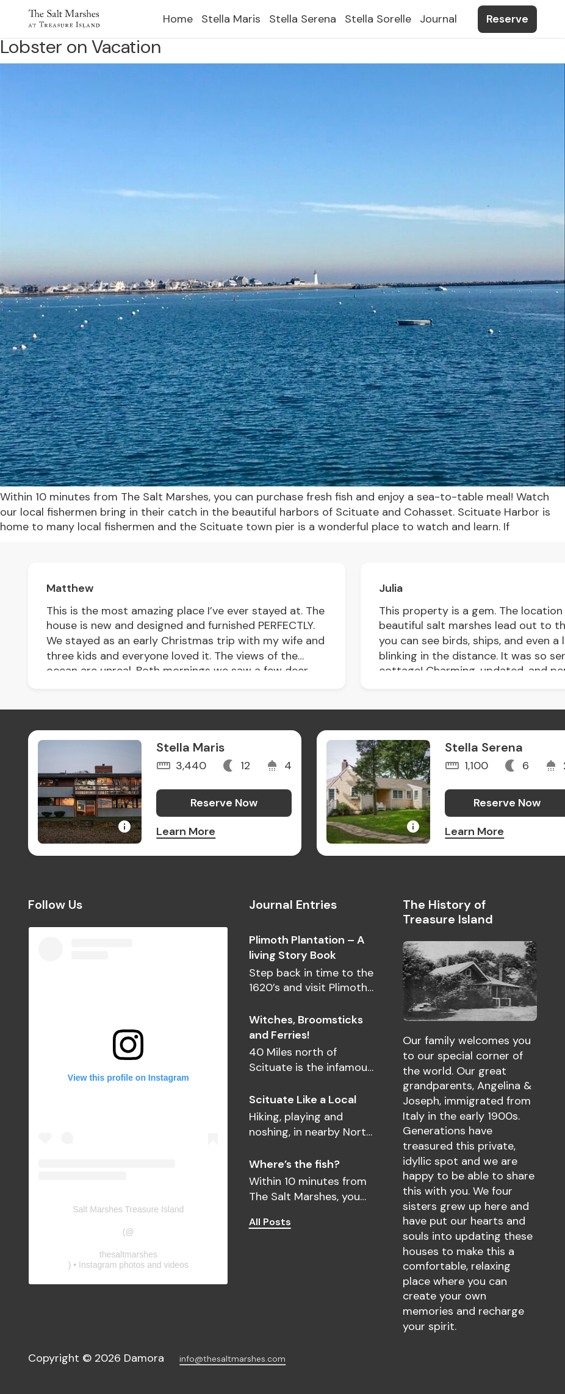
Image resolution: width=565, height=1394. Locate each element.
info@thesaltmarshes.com (232, 1358)
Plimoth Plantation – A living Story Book (307, 947)
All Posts (270, 1221)
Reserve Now (223, 802)
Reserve (507, 19)
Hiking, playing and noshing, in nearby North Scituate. (310, 1124)
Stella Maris (190, 747)
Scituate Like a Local (302, 1099)
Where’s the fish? (294, 1164)
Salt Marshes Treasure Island (128, 1209)
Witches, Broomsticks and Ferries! (306, 1027)
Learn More (185, 831)
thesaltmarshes (128, 1254)
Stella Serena (484, 747)
